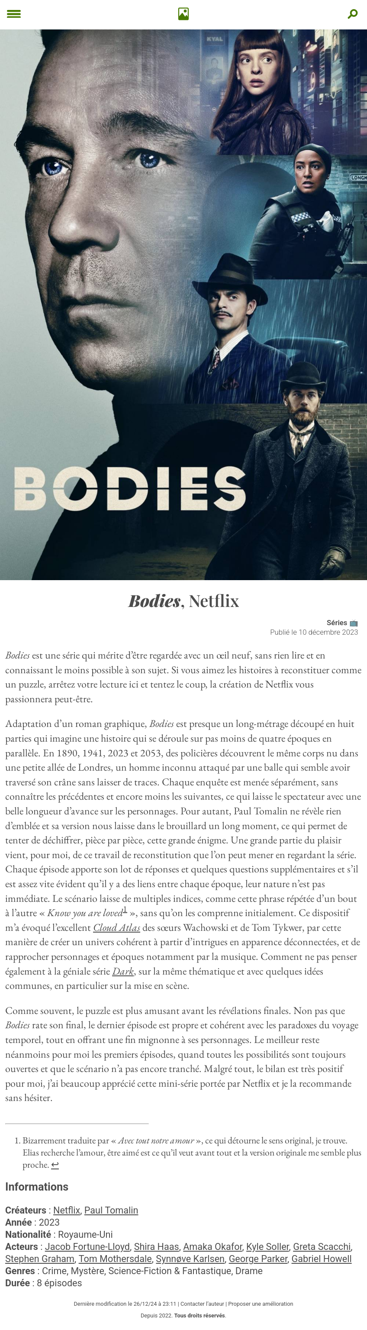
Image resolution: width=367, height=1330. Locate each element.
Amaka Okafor (212, 1246)
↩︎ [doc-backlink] (55, 1164)
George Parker (258, 1258)
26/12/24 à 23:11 (155, 1304)
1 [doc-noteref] (125, 908)
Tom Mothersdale (115, 1258)
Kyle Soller (267, 1246)
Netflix (66, 1210)
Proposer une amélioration (260, 1304)
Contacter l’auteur (202, 1304)
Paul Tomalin (111, 1210)
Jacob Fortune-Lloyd (87, 1246)
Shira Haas (156, 1246)
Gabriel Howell (322, 1258)
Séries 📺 (342, 622)
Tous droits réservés (199, 1315)
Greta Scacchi (322, 1246)
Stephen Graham (39, 1258)
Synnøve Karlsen (190, 1258)
